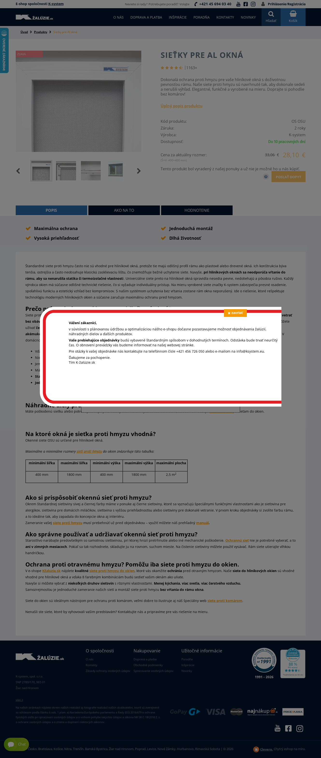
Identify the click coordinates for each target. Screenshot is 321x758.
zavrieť (235, 312)
